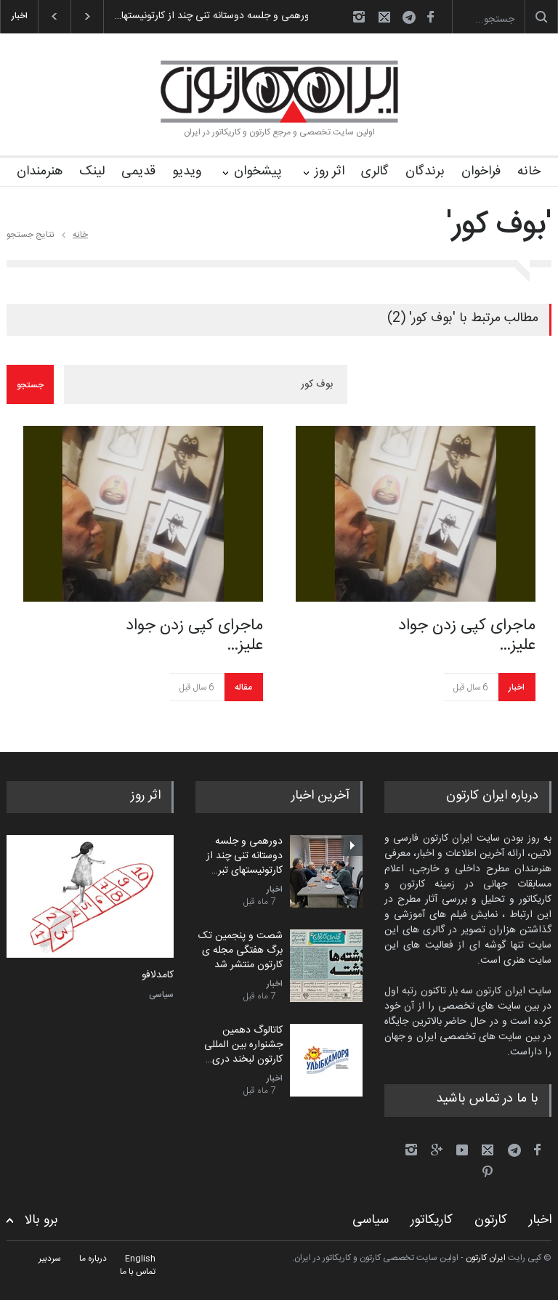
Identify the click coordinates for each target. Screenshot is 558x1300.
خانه (529, 171)
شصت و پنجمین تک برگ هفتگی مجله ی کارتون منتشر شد (240, 950)
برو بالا (41, 1220)
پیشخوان (258, 171)
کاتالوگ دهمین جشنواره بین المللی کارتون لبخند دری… (243, 1044)
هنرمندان (39, 171)
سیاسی (161, 995)
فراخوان (481, 171)
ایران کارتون (486, 1258)
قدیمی (138, 171)
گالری (375, 171)
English (140, 1258)
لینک (92, 171)
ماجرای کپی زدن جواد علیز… (194, 635)
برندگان (425, 171)
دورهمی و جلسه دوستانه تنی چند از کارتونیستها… (204, 16)
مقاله (243, 687)
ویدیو (186, 171)
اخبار (517, 687)
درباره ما (93, 1258)
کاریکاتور (432, 1220)
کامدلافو (158, 976)
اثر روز (329, 171)
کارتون (490, 1220)
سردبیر (50, 1258)
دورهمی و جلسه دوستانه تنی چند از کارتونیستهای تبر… (244, 856)
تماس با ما (137, 1271)
